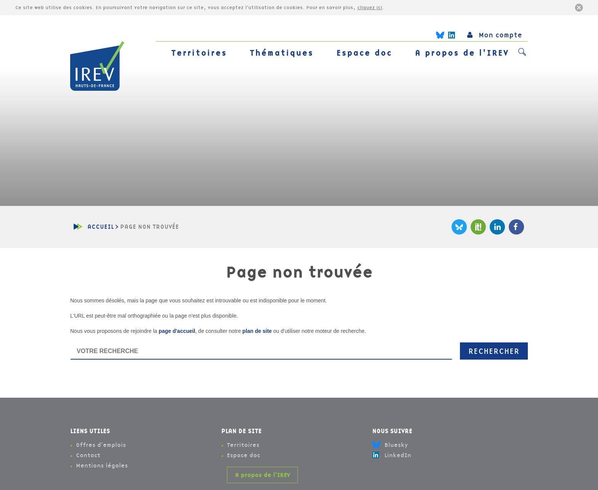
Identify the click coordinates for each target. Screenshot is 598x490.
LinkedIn (497, 227)
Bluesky (459, 227)
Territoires (199, 53)
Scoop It (478, 227)
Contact (88, 455)
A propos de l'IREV (462, 53)
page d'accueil (177, 331)
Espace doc (364, 53)
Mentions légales (102, 465)
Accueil (100, 226)
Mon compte (494, 35)
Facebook (516, 227)
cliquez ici (369, 7)
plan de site (257, 331)
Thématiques (281, 53)
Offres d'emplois (101, 445)
